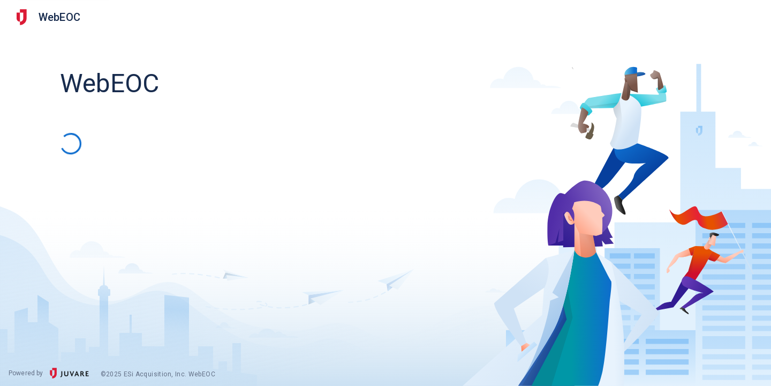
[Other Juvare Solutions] (21, 17)
